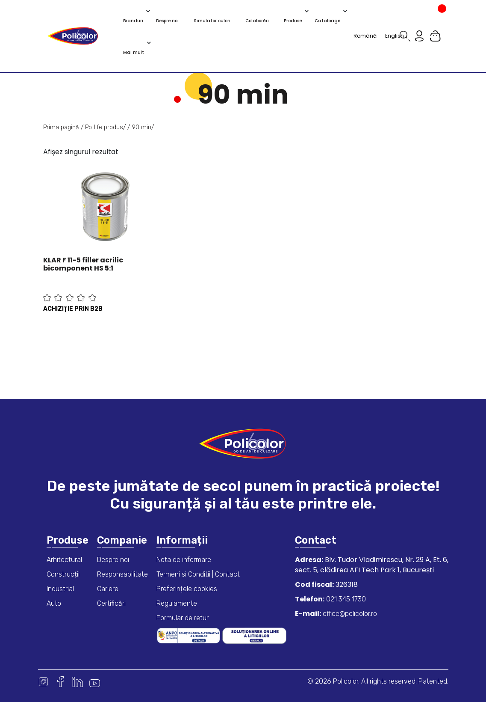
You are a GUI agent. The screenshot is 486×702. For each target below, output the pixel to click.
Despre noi (113, 560)
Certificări (111, 603)
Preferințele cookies (186, 589)
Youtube (94, 681)
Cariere (107, 589)
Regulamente (176, 603)
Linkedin (77, 681)
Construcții (63, 574)
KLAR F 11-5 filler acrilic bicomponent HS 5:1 (83, 264)
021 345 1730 (345, 599)
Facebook (60, 681)
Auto (54, 603)
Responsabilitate (122, 574)
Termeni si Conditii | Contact (198, 574)
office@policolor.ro (349, 614)
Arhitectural (64, 560)
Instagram (43, 681)
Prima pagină (61, 127)
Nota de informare (183, 560)
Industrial (60, 589)
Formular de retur (182, 618)
